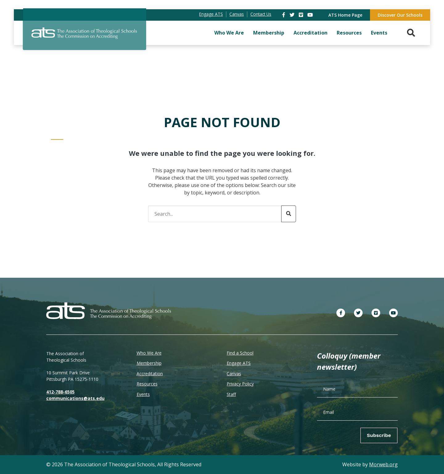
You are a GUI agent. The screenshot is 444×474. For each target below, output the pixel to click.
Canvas (234, 373)
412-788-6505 (60, 392)
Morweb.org (383, 464)
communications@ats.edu (75, 398)
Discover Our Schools (400, 15)
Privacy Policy (240, 384)
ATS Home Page (345, 15)
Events (379, 32)
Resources (349, 32)
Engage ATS (239, 363)
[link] (284, 14)
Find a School (240, 353)
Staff (231, 394)
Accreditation (310, 32)
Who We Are (229, 32)
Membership (268, 32)
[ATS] (84, 36)
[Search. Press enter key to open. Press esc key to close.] (411, 33)
